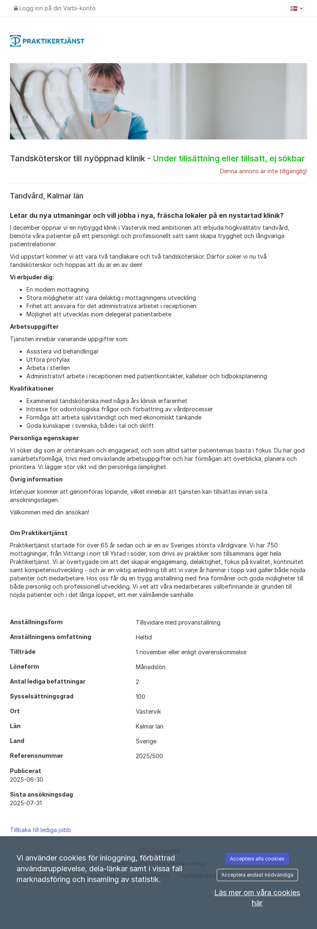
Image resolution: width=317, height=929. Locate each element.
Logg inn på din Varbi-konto (55, 8)
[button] (296, 8)
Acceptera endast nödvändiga (257, 875)
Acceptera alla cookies (257, 859)
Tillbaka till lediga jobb (40, 829)
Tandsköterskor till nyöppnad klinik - (157, 158)
